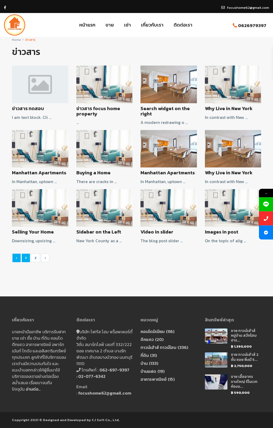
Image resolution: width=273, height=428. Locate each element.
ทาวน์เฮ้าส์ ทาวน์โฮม (158, 347)
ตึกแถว (147, 339)
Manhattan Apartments (39, 172)
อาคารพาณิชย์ (153, 379)
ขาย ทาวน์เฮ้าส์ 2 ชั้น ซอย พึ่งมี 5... (244, 357)
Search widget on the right (165, 111)
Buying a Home (93, 172)
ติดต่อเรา (183, 24)
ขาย (109, 24)
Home (16, 39)
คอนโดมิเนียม (152, 331)
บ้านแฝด (148, 371)
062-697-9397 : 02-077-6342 (103, 373)
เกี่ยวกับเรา (152, 24)
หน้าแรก (87, 24)
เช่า (127, 24)
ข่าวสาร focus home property (98, 111)
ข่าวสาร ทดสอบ (28, 108)
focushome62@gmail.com (104, 393)
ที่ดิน (144, 355)
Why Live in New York (229, 108)
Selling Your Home (33, 231)
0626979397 (252, 25)
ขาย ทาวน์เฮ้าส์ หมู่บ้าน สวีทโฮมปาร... (244, 335)
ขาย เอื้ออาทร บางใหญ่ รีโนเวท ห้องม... (244, 381)
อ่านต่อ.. (33, 389)
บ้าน (144, 363)
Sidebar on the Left (98, 231)
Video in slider (156, 231)
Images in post (221, 231)
